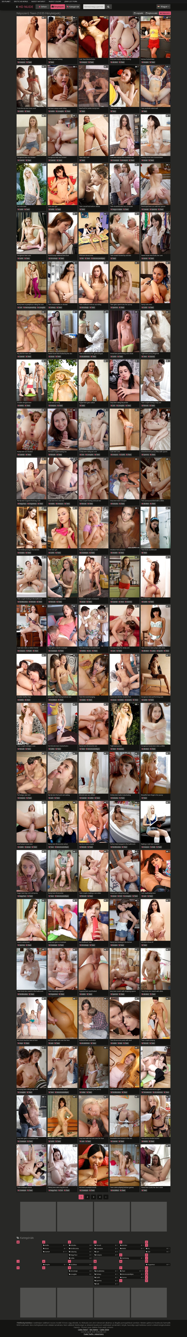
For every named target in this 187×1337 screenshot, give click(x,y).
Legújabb (138, 13)
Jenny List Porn (71, 1)
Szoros (151, 357)
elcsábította (84, 357)
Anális (20, 111)
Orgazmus (32, 504)
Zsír (20, 307)
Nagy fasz (22, 504)
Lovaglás (60, 111)
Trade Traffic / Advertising (94, 1334)
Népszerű (165, 13)
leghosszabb (151, 13)
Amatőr (114, 553)
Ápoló (160, 651)
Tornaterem (146, 1092)
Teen (28, 62)
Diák (153, 847)
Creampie (115, 160)
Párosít (145, 406)
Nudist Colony (55, 1)
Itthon (43, 6)
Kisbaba (114, 504)
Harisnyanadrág (29, 307)
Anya (20, 1043)
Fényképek (58, 6)
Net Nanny (94, 1329)
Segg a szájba (116, 209)
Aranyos (21, 62)
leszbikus (53, 700)
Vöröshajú (53, 258)
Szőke (51, 749)
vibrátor (114, 62)
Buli (120, 1043)
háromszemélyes (98, 258)
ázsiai (144, 160)
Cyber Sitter (104, 1329)
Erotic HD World (21, 1)
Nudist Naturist (38, 1)
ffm (82, 258)
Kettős (21, 406)
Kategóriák (73, 6)
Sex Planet (6, 1)
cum (113, 651)
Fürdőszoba (23, 602)
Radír (29, 651)
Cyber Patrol (83, 1329)
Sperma (153, 209)
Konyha (145, 62)
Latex (152, 651)
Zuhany (52, 307)
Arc (89, 651)
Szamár (21, 160)
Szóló (20, 209)
